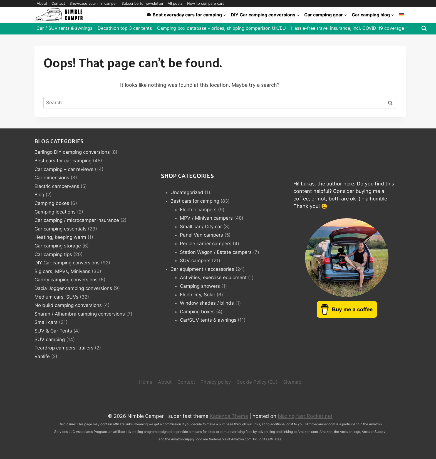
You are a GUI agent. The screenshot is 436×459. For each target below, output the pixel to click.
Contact (58, 3)
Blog (39, 194)
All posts (175, 3)
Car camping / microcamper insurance (76, 220)
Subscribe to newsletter (143, 3)
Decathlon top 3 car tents (125, 28)
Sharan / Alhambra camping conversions (79, 314)
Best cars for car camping (62, 160)
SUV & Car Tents (53, 331)
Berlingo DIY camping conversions (72, 152)
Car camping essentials (60, 229)
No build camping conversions (68, 305)
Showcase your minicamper (93, 3)
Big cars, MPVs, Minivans (62, 271)
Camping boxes (51, 203)
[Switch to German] (401, 14)
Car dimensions (51, 177)
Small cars (46, 322)
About (42, 3)
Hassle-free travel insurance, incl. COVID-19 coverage (347, 28)
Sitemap (292, 382)
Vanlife (42, 356)
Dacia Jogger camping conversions (73, 288)
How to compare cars (205, 3)
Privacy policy (215, 382)
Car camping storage (57, 246)
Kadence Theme (229, 416)
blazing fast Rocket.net (305, 416)
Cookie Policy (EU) (257, 382)
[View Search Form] (424, 28)
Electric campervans (56, 186)
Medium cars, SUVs (56, 297)
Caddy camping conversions (66, 279)
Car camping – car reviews (63, 169)
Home (145, 382)
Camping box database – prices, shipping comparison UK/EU (221, 28)
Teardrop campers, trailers (63, 348)
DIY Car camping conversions (67, 263)
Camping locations (55, 212)
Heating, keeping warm (60, 237)
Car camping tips (53, 254)
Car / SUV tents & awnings (64, 28)
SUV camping (49, 339)
